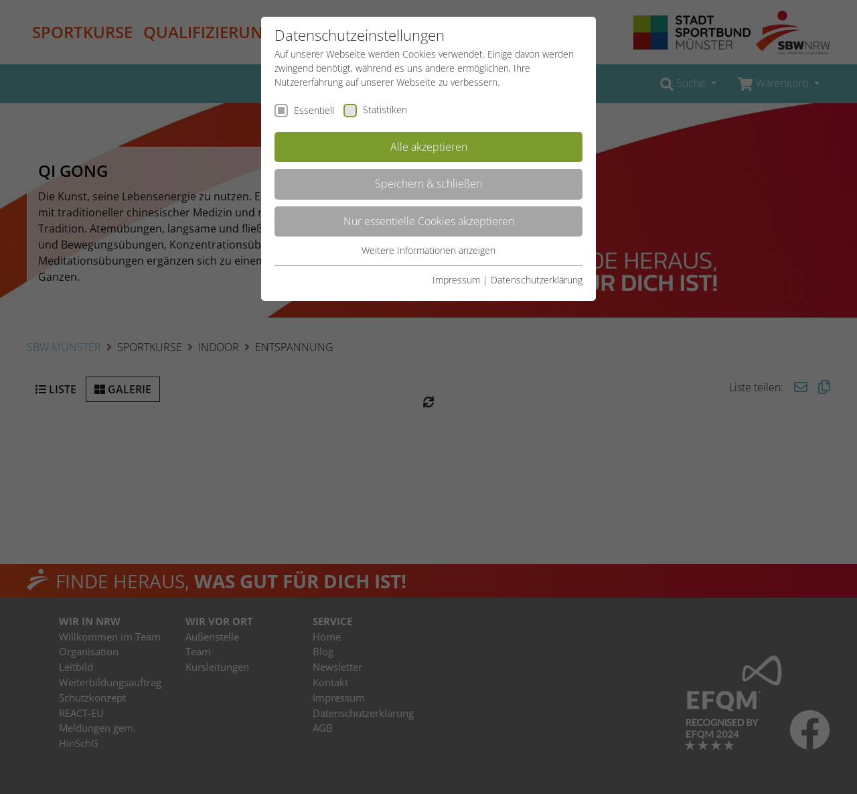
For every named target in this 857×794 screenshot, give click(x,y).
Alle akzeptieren (428, 146)
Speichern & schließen (428, 183)
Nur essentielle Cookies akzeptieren (428, 221)
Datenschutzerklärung (536, 279)
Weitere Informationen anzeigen (428, 250)
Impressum (456, 279)
